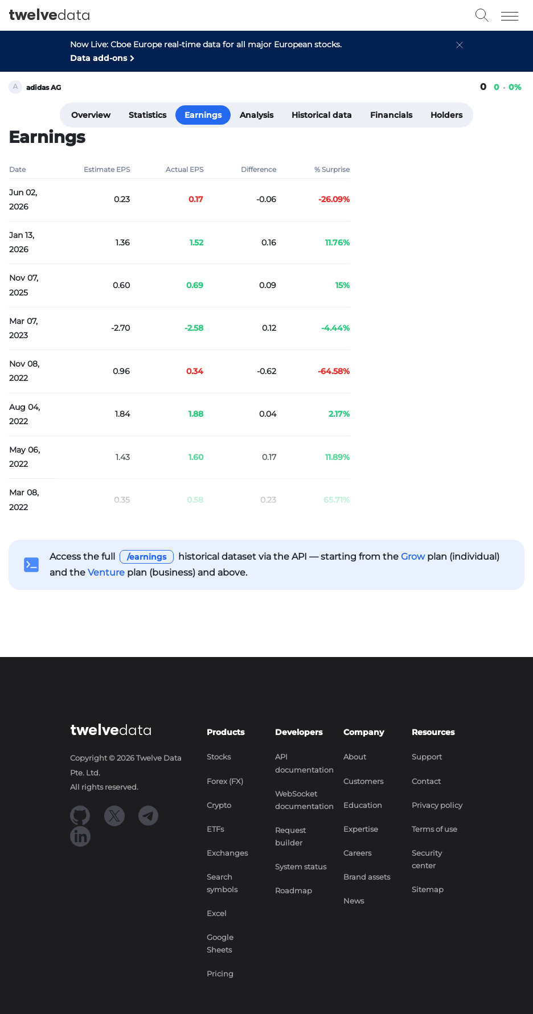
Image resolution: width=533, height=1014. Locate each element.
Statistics (147, 115)
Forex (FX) (225, 781)
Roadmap (293, 890)
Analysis (256, 115)
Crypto (219, 805)
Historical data (322, 115)
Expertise (360, 829)
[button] (459, 55)
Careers (357, 853)
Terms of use (434, 829)
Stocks (219, 757)
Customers (363, 781)
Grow (413, 556)
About (354, 757)
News (353, 901)
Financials (391, 115)
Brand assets (366, 877)
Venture (106, 572)
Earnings (203, 115)
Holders (446, 115)
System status (300, 867)
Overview (90, 115)
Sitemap (428, 889)
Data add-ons (98, 58)
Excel (217, 913)
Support (427, 757)
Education (362, 805)
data (50, 15)
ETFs (215, 829)
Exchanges (227, 853)
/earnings (147, 557)
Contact (426, 781)
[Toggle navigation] (509, 15)
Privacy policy (437, 805)
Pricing (220, 974)
